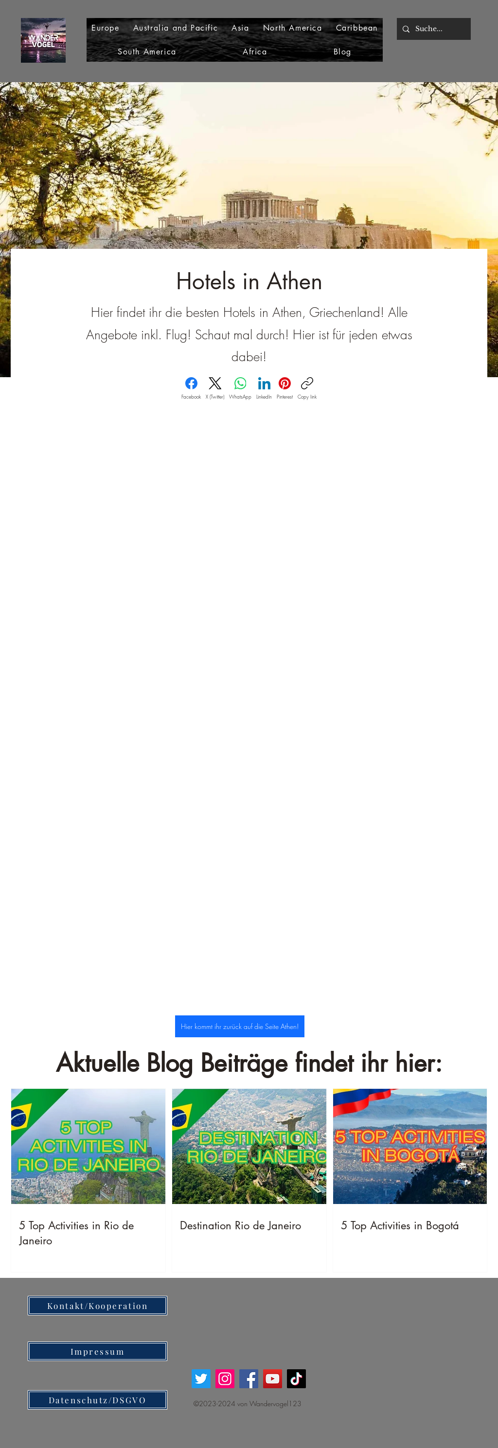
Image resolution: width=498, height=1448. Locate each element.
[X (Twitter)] (215, 388)
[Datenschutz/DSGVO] (97, 1400)
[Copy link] (307, 388)
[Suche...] (432, 29)
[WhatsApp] (240, 388)
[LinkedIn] (264, 388)
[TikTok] (296, 1378)
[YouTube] (272, 1378)
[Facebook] (191, 388)
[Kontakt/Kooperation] (97, 1305)
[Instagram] (224, 1378)
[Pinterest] (285, 388)
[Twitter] (201, 1378)
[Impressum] (97, 1351)
